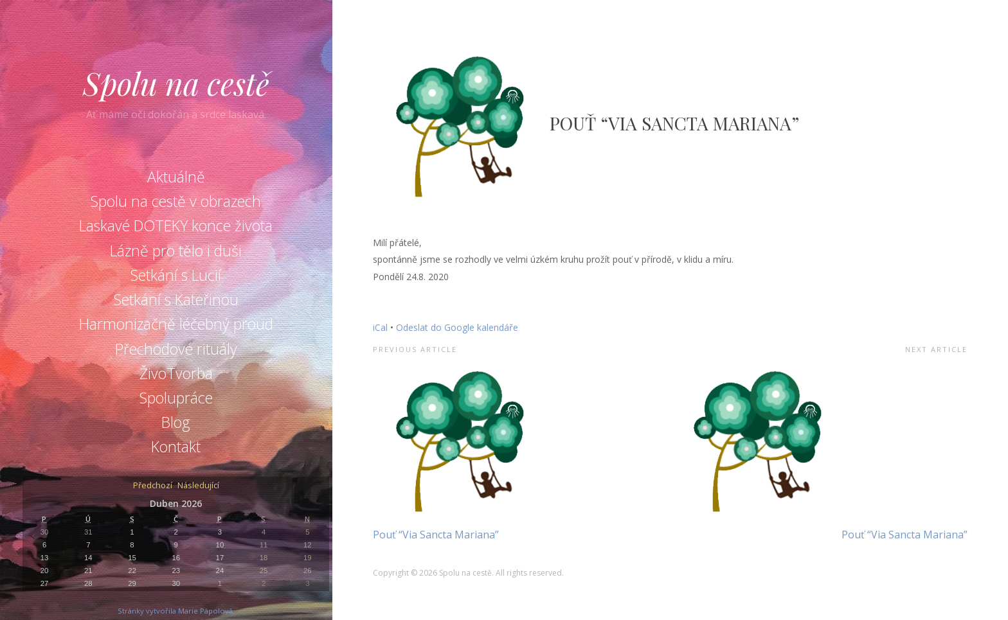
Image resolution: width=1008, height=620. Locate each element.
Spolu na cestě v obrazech (176, 201)
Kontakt (176, 446)
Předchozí (152, 486)
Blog (175, 422)
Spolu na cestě (176, 82)
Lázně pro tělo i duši (176, 250)
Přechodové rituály (176, 349)
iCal (380, 327)
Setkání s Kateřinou (176, 299)
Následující (198, 486)
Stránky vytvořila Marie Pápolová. (176, 611)
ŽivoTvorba (176, 373)
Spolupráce (176, 397)
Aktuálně (176, 176)
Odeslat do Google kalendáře (457, 327)
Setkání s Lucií (175, 275)
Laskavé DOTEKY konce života (176, 225)
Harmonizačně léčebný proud (176, 324)
